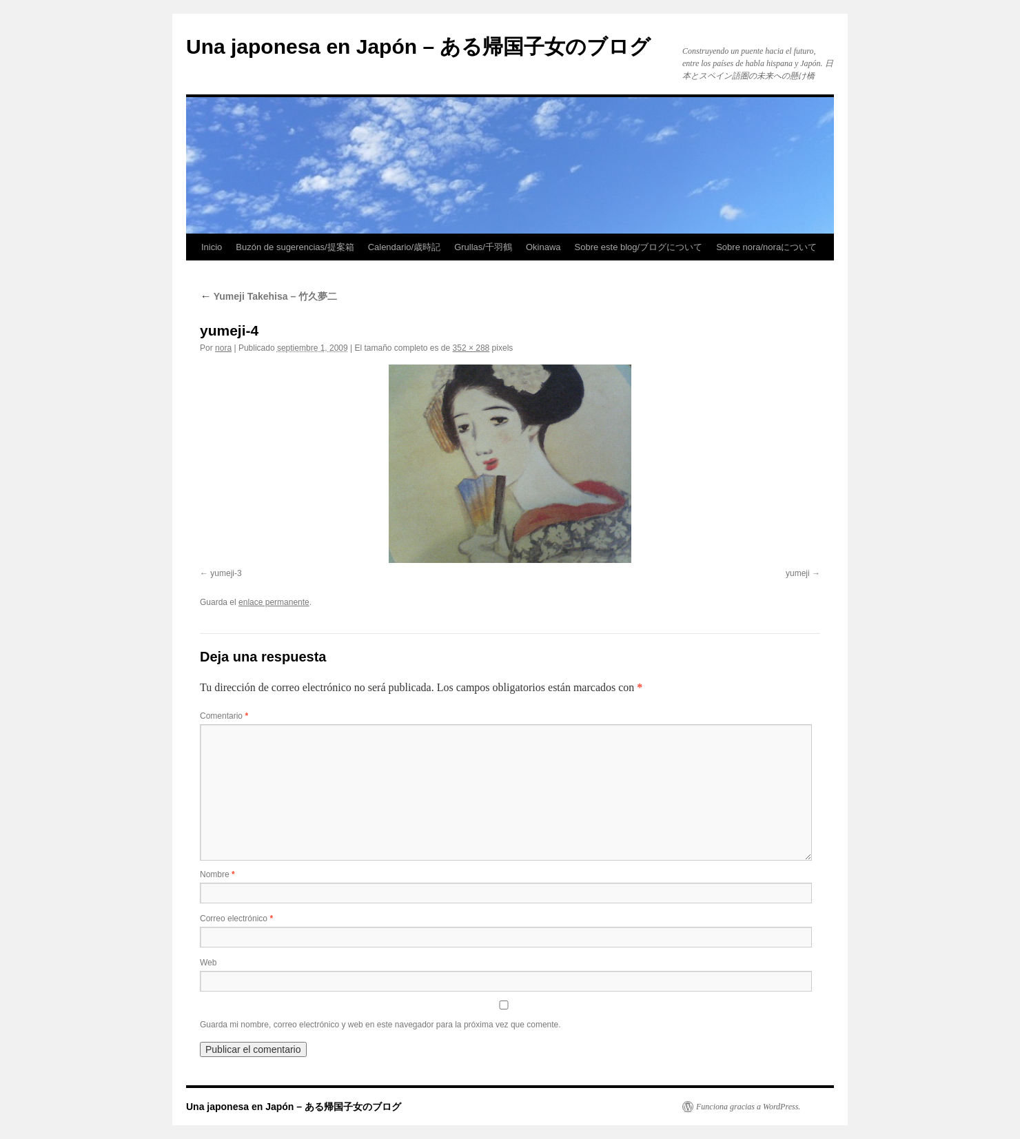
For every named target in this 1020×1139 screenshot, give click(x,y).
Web (208, 962)
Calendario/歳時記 (404, 247)
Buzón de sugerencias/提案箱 (295, 247)
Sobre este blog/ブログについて (639, 247)
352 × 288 (471, 348)
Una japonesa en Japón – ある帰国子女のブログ (418, 46)
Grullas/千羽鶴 (483, 247)
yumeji (798, 573)
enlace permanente (273, 602)
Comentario (224, 716)
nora (223, 348)
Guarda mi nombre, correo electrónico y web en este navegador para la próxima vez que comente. (380, 1024)
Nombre (217, 874)
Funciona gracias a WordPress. (748, 1106)
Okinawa (543, 247)
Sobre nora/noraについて (766, 247)
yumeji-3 (225, 573)
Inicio (211, 247)
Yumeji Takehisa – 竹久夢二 (268, 296)
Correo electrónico (236, 918)
